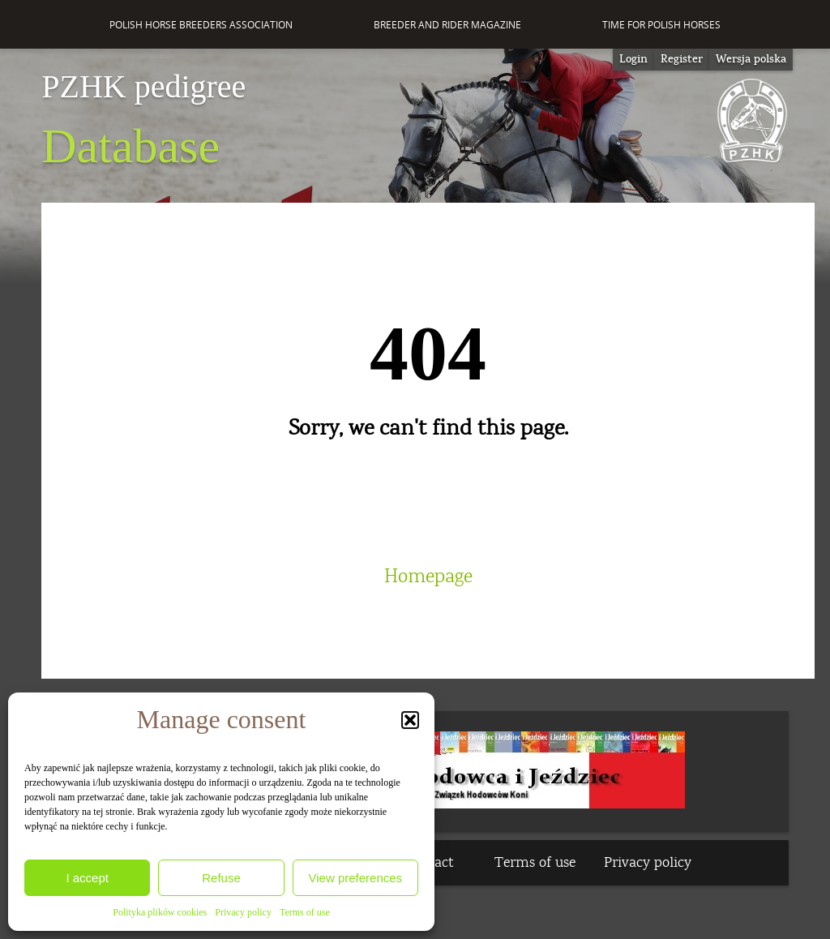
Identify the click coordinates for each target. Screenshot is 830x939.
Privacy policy (243, 912)
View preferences (356, 878)
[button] (410, 720)
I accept (87, 878)
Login (633, 59)
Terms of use (305, 912)
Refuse (221, 878)
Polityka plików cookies (160, 912)
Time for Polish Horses (661, 25)
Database (143, 122)
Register (682, 59)
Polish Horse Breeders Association (201, 25)
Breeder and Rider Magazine (447, 25)
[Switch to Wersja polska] (751, 60)
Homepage (428, 576)
